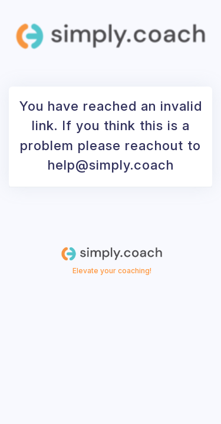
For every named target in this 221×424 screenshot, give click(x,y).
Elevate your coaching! (111, 270)
